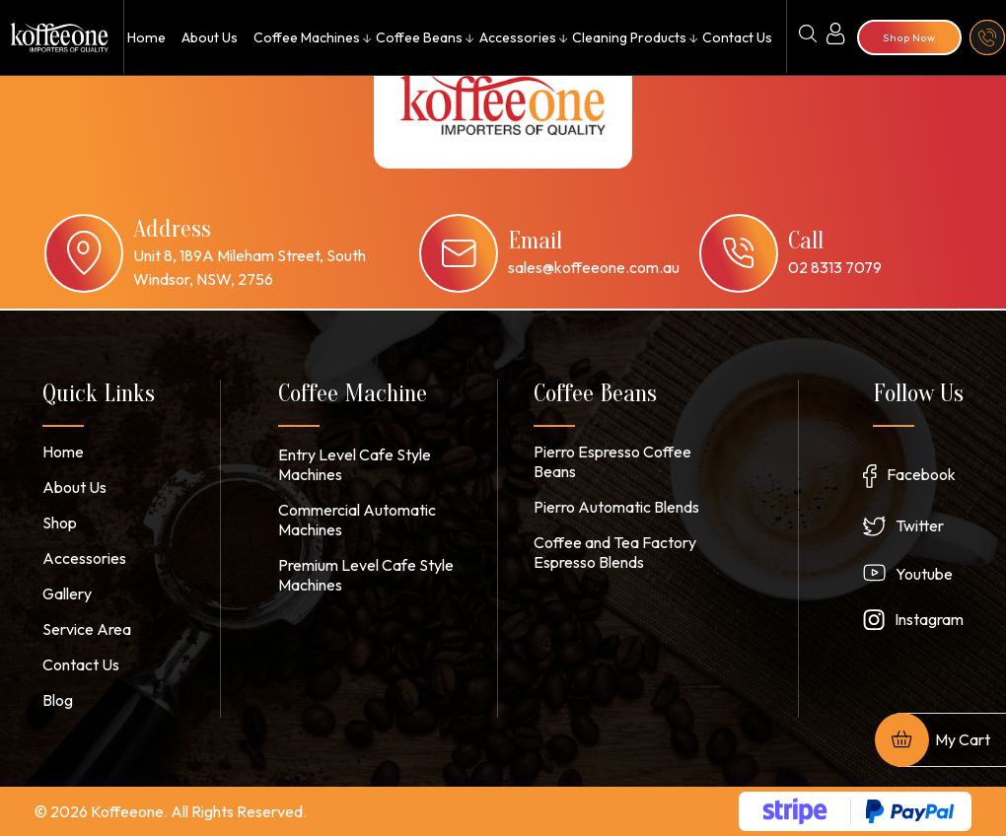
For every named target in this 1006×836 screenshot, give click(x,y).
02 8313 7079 (835, 267)
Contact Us (737, 37)
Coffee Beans (418, 37)
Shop (59, 522)
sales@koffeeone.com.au (594, 267)
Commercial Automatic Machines (357, 519)
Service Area (86, 629)
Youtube (924, 574)
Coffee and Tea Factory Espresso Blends (615, 552)
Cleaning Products (628, 37)
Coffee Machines (305, 37)
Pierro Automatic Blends (616, 507)
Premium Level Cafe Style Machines (366, 574)
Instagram (929, 619)
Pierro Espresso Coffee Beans (612, 461)
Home (145, 37)
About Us (208, 37)
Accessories (516, 37)
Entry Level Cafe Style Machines (354, 464)
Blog (57, 700)
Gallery (67, 593)
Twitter (920, 525)
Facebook (921, 474)
